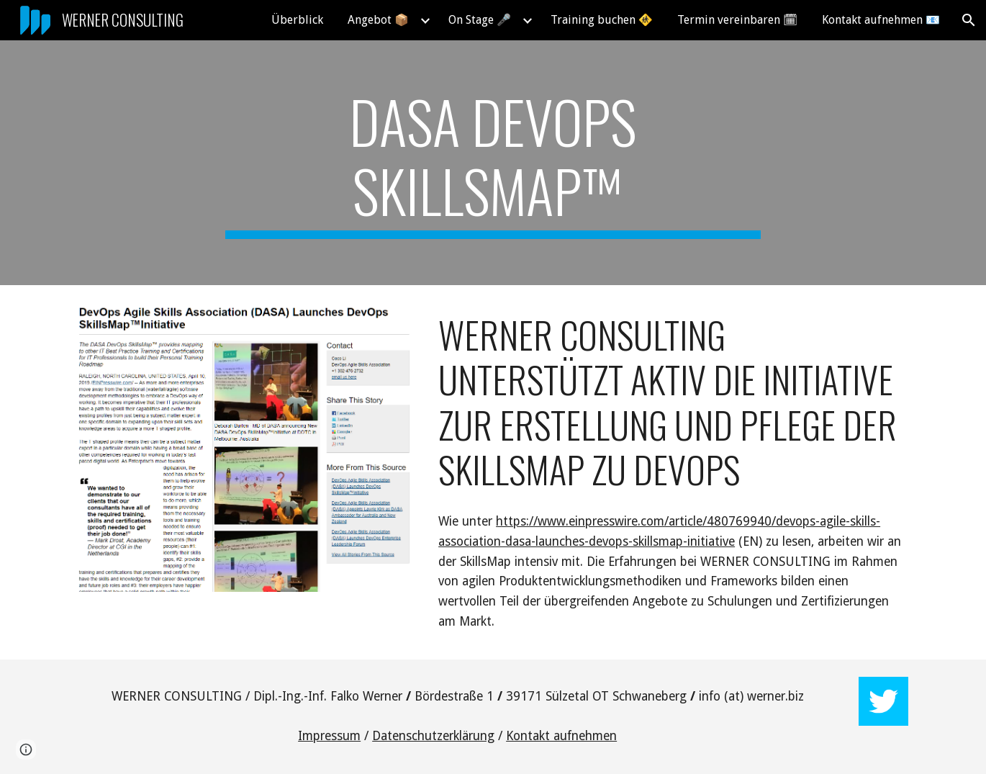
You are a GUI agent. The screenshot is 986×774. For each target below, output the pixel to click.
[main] (493, 163)
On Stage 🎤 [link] (479, 20)
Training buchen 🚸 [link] (602, 20)
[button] (968, 20)
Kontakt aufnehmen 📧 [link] (881, 20)
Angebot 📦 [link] (378, 20)
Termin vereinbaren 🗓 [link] (737, 20)
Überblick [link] (297, 20)
